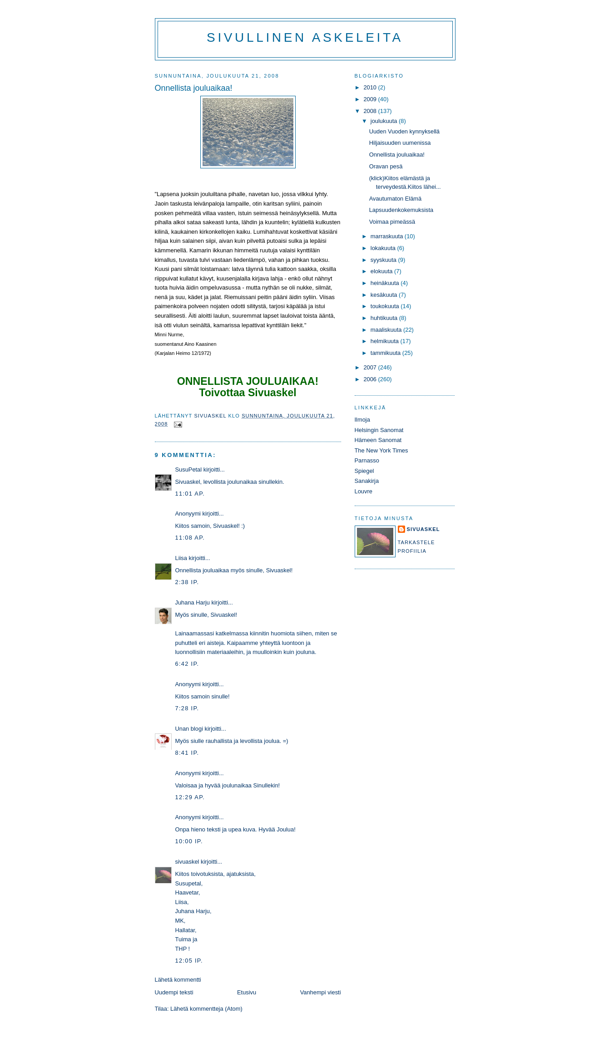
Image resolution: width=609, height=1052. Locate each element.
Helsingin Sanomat (379, 430)
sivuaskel (187, 861)
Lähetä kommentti (178, 979)
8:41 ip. (187, 752)
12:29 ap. (190, 797)
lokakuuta (384, 248)
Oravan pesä (386, 166)
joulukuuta (385, 121)
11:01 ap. (190, 493)
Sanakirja (367, 480)
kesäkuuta (385, 294)
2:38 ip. (187, 582)
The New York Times (381, 450)
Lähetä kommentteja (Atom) (206, 1008)
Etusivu (246, 992)
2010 (370, 87)
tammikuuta (386, 352)
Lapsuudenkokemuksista (401, 209)
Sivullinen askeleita (305, 37)
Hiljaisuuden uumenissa (400, 142)
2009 (370, 99)
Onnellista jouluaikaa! (397, 154)
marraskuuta (388, 236)
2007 (370, 367)
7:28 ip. (187, 708)
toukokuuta (386, 306)
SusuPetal (188, 469)
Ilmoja (362, 419)
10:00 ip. (189, 841)
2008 (370, 111)
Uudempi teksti (174, 992)
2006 (370, 379)
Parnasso (367, 460)
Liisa (181, 558)
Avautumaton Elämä (395, 198)
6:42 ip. (187, 663)
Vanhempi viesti (320, 992)
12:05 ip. (189, 960)
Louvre (363, 491)
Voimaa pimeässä (392, 221)
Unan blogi (190, 728)
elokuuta (382, 271)
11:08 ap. (190, 537)
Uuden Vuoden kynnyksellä (404, 131)
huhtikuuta (385, 318)
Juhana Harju (192, 602)
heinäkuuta (386, 283)
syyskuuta (384, 259)
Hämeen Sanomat (378, 440)
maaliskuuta (387, 329)
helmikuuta (386, 341)
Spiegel (364, 470)
